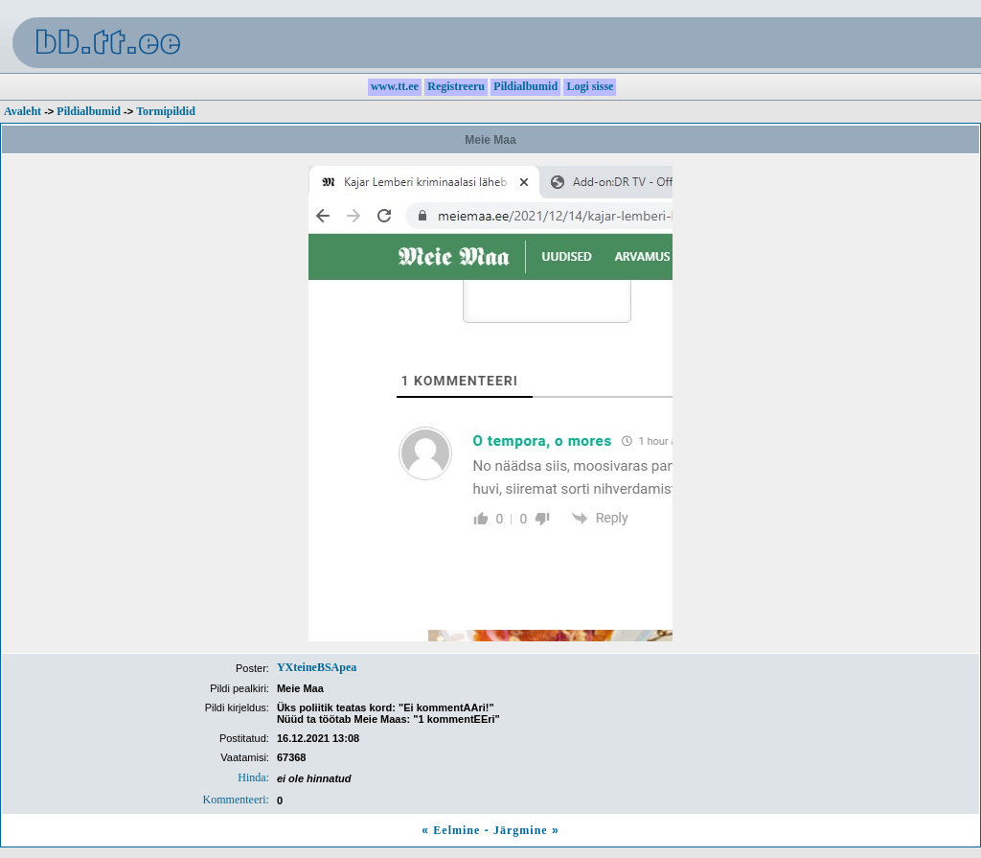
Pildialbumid (89, 111)
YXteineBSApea (316, 667)
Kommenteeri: (236, 799)
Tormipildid (165, 111)
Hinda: (253, 777)
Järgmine (520, 830)
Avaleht (22, 111)
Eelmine (456, 830)
